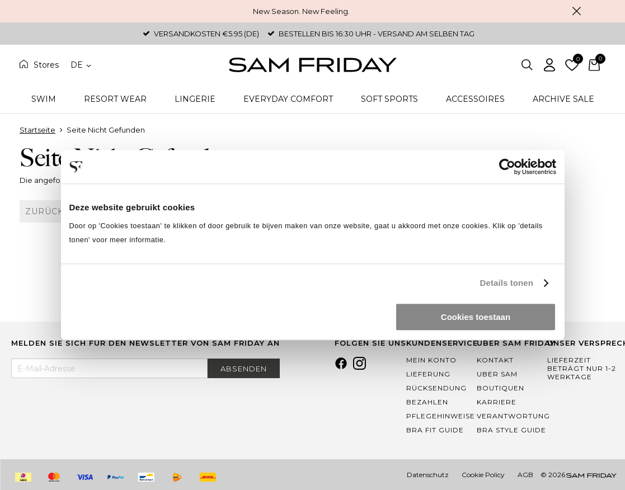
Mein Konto (431, 360)
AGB (525, 474)
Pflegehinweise (440, 416)
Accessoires (475, 99)
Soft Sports (389, 99)
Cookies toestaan (475, 317)
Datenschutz (428, 474)
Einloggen (549, 65)
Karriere (496, 402)
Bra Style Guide (511, 430)
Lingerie (195, 99)
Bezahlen (427, 402)
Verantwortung (513, 416)
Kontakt (495, 360)
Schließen (576, 11)
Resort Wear (115, 99)
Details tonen (506, 283)
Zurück (44, 211)
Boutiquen (500, 388)
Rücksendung (436, 388)
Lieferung (428, 374)
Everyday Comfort (288, 99)
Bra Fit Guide (435, 430)
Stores (46, 65)
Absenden (243, 368)
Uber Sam (497, 374)
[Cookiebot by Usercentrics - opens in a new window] (507, 166)
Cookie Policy (483, 474)
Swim (43, 99)
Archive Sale (563, 99)
